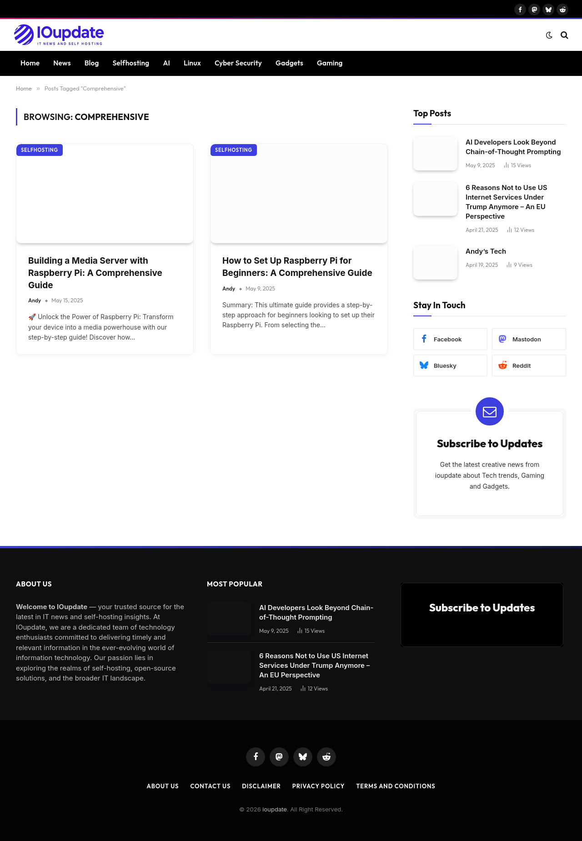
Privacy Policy (318, 786)
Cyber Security (238, 63)
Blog (92, 63)
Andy (34, 300)
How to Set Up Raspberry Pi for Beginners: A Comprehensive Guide (297, 266)
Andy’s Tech (486, 251)
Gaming (330, 63)
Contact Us (210, 786)
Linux (192, 63)
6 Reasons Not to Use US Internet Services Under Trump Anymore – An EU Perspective (506, 201)
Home (30, 63)
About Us (163, 786)
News (62, 63)
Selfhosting (130, 63)
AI (166, 63)
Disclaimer (261, 786)
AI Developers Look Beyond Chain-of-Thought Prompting (513, 147)
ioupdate (274, 809)
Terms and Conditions (395, 786)
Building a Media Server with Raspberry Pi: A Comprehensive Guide (95, 272)
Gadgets (289, 63)
